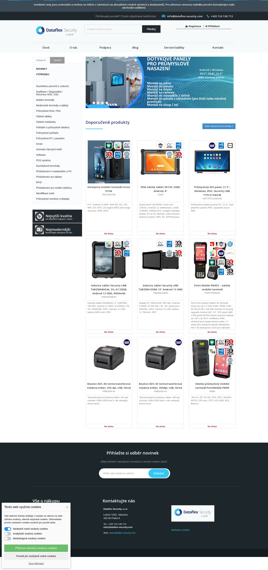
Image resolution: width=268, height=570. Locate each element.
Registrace (193, 26)
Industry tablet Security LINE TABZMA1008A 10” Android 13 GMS (160, 287)
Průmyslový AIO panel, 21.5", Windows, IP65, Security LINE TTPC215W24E (212, 191)
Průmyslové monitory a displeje (52, 198)
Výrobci (57, 60)
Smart (39, 143)
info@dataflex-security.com (117, 527)
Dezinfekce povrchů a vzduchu (52, 86)
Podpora (105, 47)
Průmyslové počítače (47, 133)
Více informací (36, 563)
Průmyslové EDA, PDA (48, 111)
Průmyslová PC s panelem (50, 138)
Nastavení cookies (180, 530)
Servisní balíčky (174, 47)
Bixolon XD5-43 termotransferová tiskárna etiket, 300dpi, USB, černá (160, 385)
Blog (135, 47)
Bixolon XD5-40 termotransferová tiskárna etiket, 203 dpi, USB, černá (109, 385)
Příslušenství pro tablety (49, 176)
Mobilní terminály (45, 100)
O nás (73, 47)
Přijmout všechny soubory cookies (36, 548)
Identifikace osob (45, 193)
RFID (39, 182)
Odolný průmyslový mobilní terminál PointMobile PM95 (212, 385)
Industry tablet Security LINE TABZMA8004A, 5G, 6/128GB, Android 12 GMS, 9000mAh (109, 289)
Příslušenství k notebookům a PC (54, 171)
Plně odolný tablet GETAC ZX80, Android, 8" (160, 189)
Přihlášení (212, 26)
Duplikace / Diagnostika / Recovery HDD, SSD (49, 93)
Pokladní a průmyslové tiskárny (52, 127)
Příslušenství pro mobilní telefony (54, 187)
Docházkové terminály (48, 165)
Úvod (45, 47)
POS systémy (43, 160)
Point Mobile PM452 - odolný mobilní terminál (212, 287)
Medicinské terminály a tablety (52, 105)
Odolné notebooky (46, 122)
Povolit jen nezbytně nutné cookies (36, 556)
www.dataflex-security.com (122, 533)
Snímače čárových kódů (49, 149)
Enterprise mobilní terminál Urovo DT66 (109, 189)
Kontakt (218, 47)
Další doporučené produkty (219, 126)
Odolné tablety (44, 116)
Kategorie (41, 60)
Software (41, 154)
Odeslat (158, 473)
